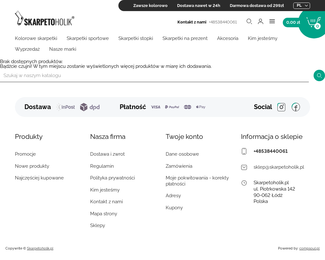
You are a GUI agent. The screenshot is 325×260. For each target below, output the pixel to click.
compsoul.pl (309, 248)
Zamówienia (179, 166)
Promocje (25, 154)
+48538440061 (223, 22)
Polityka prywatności (112, 178)
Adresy (173, 195)
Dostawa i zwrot (107, 154)
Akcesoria (227, 38)
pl (299, 5)
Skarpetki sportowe (88, 38)
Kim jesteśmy (262, 38)
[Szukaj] (154, 75)
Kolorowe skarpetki (36, 38)
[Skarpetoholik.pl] (44, 19)
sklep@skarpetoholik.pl (279, 167)
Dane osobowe (182, 154)
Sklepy (97, 225)
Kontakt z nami (106, 202)
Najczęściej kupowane (39, 178)
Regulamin (102, 166)
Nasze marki (62, 49)
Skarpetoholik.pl (40, 248)
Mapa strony (103, 214)
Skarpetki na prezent (185, 38)
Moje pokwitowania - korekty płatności (197, 181)
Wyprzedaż (27, 49)
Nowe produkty (32, 166)
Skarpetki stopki (135, 38)
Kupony (174, 208)
